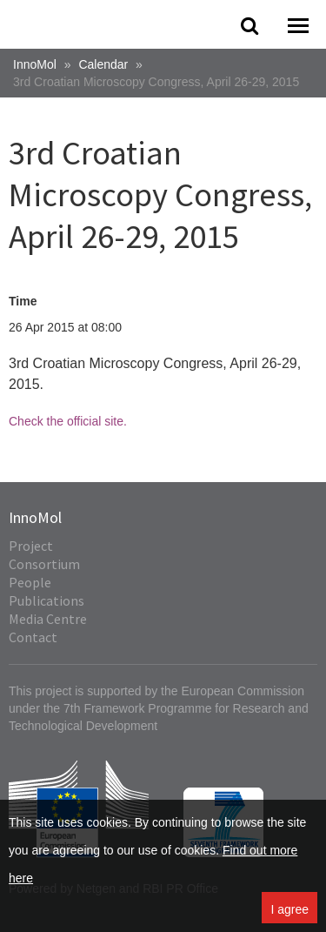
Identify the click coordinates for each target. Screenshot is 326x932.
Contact (33, 637)
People (30, 582)
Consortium (44, 564)
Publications (46, 600)
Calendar (103, 64)
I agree (289, 909)
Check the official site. (68, 421)
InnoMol (35, 64)
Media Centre (48, 618)
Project (31, 545)
